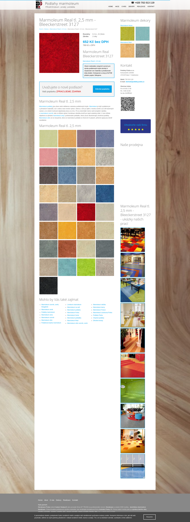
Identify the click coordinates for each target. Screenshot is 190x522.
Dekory (132, 6)
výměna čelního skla (139, 509)
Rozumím (149, 517)
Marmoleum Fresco (99, 310)
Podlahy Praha (98, 315)
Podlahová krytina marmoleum (51, 323)
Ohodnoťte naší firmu (135, 125)
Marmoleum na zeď (73, 307)
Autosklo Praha (104, 509)
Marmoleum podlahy (45, 106)
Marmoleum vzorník (47, 317)
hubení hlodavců (61, 507)
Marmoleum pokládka (74, 318)
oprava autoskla (72, 512)
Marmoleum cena (47, 315)
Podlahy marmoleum (48, 312)
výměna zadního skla (58, 512)
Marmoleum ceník (47, 309)
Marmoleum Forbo (73, 312)
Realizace (141, 6)
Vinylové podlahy (98, 318)
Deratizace (109, 507)
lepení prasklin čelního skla (87, 512)
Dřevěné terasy (98, 320)
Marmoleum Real (72, 320)
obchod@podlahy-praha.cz (135, 82)
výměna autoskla (44, 512)
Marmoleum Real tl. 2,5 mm (58, 29)
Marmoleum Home (126, 25)
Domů (41, 29)
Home (110, 6)
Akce (117, 6)
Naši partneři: (42, 505)
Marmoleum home (73, 315)
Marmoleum (93, 106)
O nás (124, 6)
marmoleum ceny (58, 115)
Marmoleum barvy (99, 307)
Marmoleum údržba (99, 304)
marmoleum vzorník (46, 113)
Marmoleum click (44, 118)
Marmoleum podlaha (73, 310)
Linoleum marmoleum (74, 304)
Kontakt (151, 6)
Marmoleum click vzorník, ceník (77, 323)
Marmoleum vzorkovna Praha (102, 312)
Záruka (85, 36)
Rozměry (86, 34)
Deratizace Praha (44, 507)
